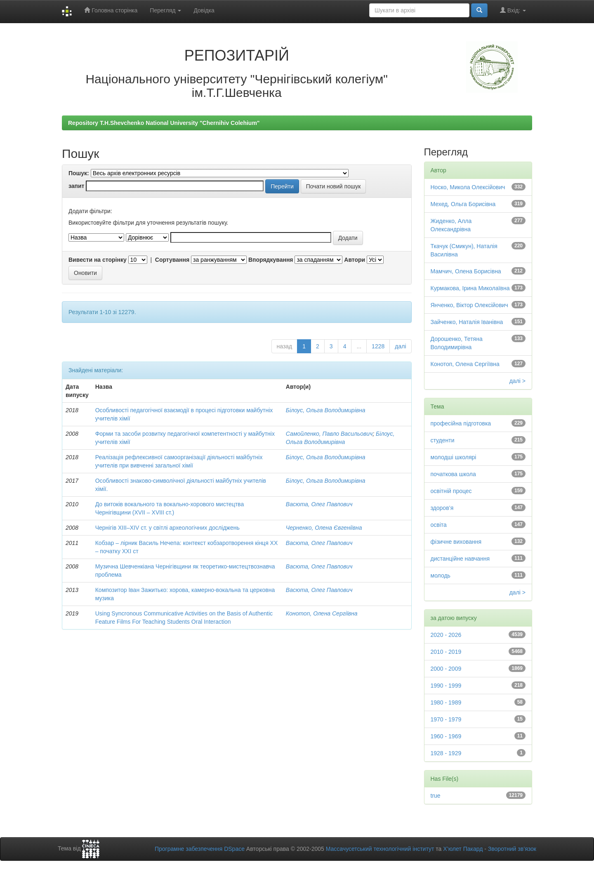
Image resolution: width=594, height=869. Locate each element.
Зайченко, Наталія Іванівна (467, 322)
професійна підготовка (461, 423)
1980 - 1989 (446, 702)
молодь (440, 575)
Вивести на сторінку (97, 259)
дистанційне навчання (460, 558)
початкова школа (453, 474)
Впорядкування (270, 259)
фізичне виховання (456, 541)
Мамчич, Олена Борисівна (466, 271)
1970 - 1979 (446, 719)
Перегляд (165, 10)
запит (76, 186)
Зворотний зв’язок (512, 849)
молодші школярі (453, 457)
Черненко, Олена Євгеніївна (324, 527)
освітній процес (451, 491)
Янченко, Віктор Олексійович (469, 305)
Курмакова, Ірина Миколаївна (470, 288)
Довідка (203, 10)
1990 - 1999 (446, 685)
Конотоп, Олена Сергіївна (322, 613)
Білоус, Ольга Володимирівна (325, 410)
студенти (443, 440)
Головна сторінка (110, 10)
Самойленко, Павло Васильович (329, 433)
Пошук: (78, 173)
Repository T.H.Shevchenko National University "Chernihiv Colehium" (163, 123)
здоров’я (442, 508)
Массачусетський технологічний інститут (380, 849)
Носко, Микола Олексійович (468, 187)
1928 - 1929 (446, 753)
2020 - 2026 (446, 635)
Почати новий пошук (333, 186)
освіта (439, 524)
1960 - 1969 (446, 736)
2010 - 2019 (446, 651)
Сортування (172, 259)
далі (400, 346)
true (436, 795)
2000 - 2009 (446, 668)
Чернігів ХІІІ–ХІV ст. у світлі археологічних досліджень (167, 527)
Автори (354, 259)
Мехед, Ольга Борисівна (463, 204)
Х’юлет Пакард (463, 849)
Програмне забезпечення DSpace (200, 849)
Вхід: (513, 10)
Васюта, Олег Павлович (319, 504)
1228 (378, 346)
